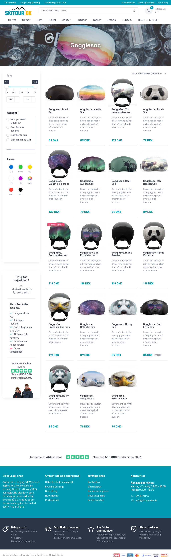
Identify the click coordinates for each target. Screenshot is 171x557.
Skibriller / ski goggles (19, 135)
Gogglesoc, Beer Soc (121, 181)
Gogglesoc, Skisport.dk (87, 390)
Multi (21, 196)
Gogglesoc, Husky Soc (122, 320)
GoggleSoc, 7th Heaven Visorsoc (121, 111)
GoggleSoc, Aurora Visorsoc (58, 250)
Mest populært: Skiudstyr (20, 127)
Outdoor (81, 20)
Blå (12, 174)
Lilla (12, 196)
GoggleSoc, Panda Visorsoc (153, 250)
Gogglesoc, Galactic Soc (87, 320)
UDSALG (127, 20)
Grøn (21, 174)
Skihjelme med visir (19, 147)
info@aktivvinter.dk (144, 491)
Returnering (162, 3)
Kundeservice (128, 3)
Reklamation (52, 491)
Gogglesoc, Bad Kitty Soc (152, 320)
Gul (12, 185)
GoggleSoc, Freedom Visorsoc (59, 320)
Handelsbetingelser (98, 482)
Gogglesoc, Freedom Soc (119, 390)
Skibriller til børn (20, 141)
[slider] (7, 86)
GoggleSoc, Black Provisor (122, 250)
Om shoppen (94, 477)
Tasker (97, 20)
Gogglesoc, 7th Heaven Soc (152, 181)
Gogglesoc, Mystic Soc (90, 111)
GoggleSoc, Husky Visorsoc (59, 390)
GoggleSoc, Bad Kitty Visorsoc (89, 250)
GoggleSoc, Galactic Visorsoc (59, 181)
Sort (22, 208)
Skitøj (52, 20)
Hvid (21, 185)
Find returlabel (96, 491)
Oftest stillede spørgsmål (59, 473)
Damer (26, 20)
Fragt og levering (146, 3)
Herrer (12, 20)
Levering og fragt (54, 477)
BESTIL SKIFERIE (148, 20)
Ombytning (51, 482)
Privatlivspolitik (96, 486)
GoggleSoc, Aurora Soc (87, 181)
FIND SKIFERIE (17, 497)
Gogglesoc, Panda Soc (153, 111)
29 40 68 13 (140, 487)
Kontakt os (94, 473)
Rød (12, 208)
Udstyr (66, 20)
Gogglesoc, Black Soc (59, 111)
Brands (111, 20)
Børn (40, 20)
